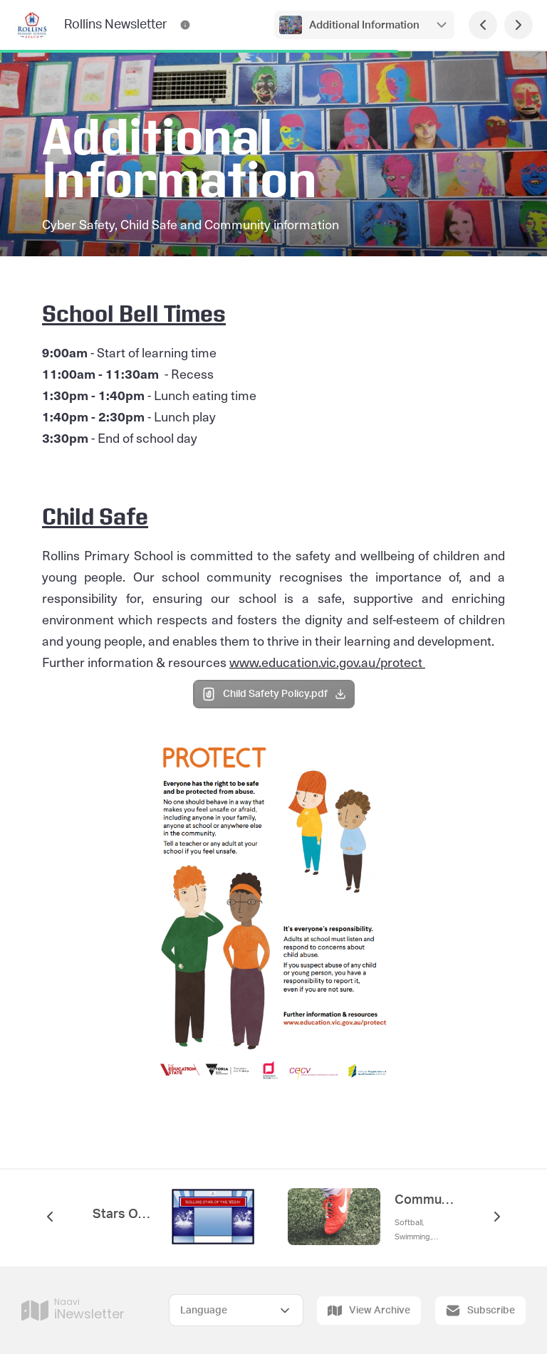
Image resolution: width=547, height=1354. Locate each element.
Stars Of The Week (122, 1214)
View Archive (369, 1310)
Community (424, 1200)
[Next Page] (518, 25)
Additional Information (364, 25)
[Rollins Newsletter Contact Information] (185, 25)
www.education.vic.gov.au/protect (327, 661)
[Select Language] (236, 1310)
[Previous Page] (483, 25)
